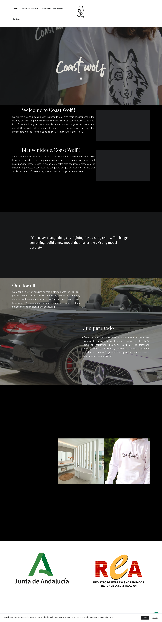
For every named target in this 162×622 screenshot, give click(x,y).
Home (15, 8)
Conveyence (58, 8)
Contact (16, 19)
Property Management (29, 8)
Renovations (46, 8)
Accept (145, 618)
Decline (155, 618)
